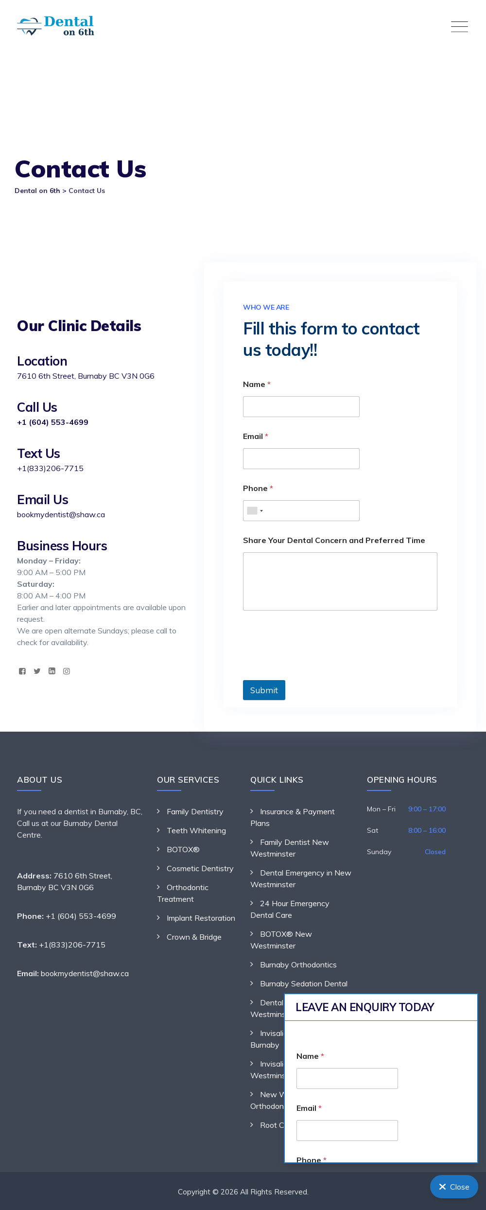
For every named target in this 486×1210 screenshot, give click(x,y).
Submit (264, 690)
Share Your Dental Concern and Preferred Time (334, 540)
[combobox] (254, 511)
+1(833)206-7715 (50, 468)
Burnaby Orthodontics (298, 964)
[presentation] (317, 673)
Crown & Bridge (194, 937)
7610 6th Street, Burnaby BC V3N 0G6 (86, 376)
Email (255, 436)
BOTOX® (183, 849)
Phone (258, 488)
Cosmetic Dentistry (200, 868)
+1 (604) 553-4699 (52, 422)
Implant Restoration (201, 918)
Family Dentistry (195, 811)
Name (257, 384)
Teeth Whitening (196, 830)
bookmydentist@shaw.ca (61, 514)
